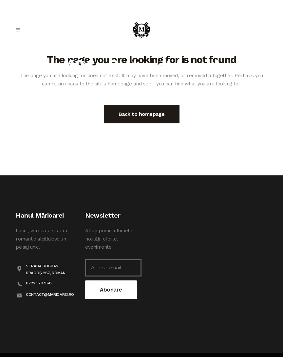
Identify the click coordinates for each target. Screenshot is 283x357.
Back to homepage (142, 114)
